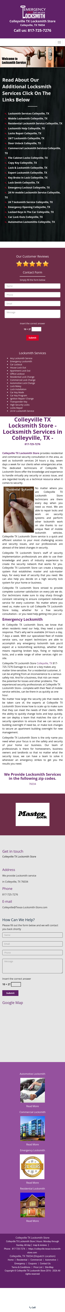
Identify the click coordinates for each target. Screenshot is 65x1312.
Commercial (36, 1260)
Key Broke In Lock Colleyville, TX (27, 177)
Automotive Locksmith (32, 1074)
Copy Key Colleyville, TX (22, 162)
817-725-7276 (39, 30)
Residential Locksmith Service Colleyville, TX (35, 123)
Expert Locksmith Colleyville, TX (27, 172)
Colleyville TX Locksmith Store (20, 453)
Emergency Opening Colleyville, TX (29, 207)
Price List (37, 1267)
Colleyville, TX (44, 663)
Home (11, 1260)
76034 (32, 784)
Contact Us (45, 1263)
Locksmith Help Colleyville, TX (26, 128)
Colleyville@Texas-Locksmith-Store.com (24, 907)
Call (32, 1307)
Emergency (19, 1263)
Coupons (32, 1263)
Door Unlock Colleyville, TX (24, 143)
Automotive (50, 1260)
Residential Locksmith (32, 1188)
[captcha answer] (36, 329)
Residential (22, 1260)
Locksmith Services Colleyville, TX (28, 113)
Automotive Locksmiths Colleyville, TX (31, 222)
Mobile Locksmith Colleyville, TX (27, 118)
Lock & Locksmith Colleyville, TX (27, 167)
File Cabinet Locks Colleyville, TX (28, 158)
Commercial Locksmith (33, 1112)
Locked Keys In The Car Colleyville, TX (31, 212)
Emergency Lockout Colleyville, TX (29, 187)
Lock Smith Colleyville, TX (23, 182)
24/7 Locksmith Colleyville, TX (26, 138)
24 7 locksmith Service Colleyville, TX (30, 202)
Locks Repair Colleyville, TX (24, 133)
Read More (32, 1106)
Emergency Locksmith (32, 1150)
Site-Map (49, 1267)
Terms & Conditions (21, 1267)
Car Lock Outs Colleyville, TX (25, 217)
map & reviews (40, 1245)
